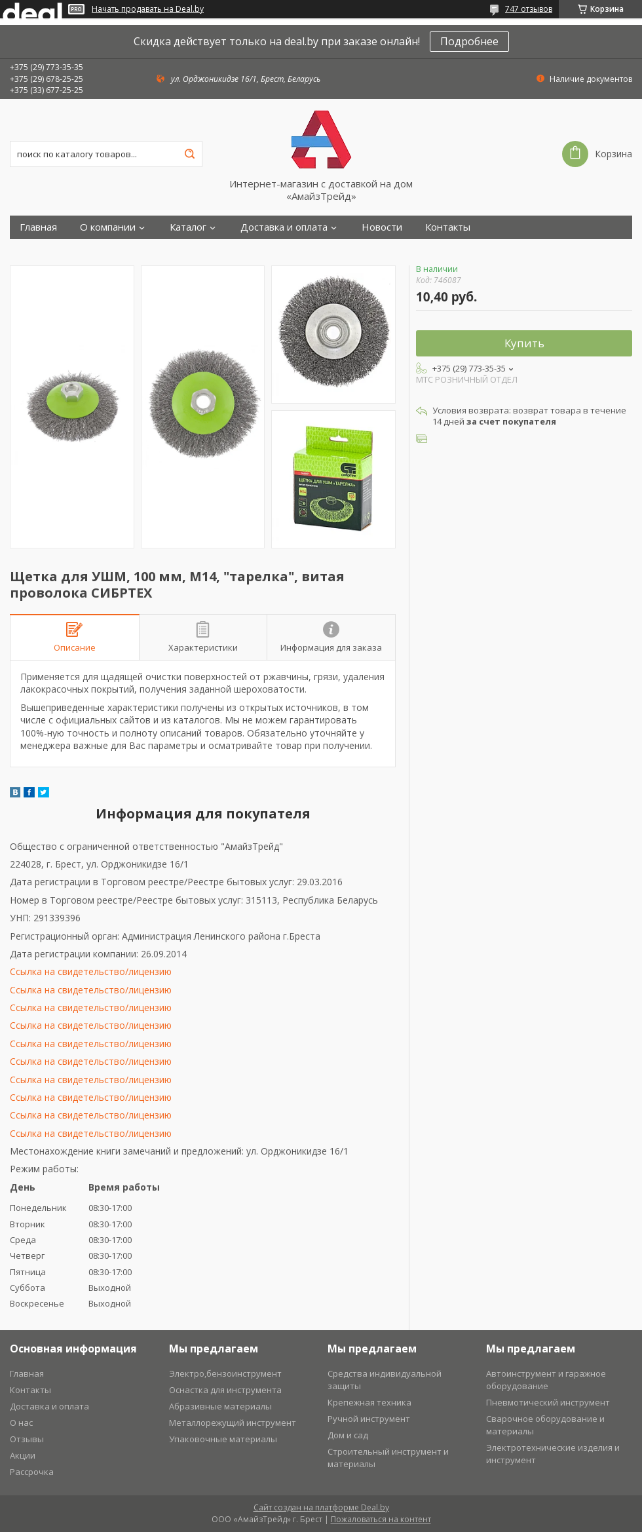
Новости (382, 227)
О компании (108, 227)
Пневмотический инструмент (548, 1402)
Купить (524, 343)
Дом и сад (348, 1435)
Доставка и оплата (284, 227)
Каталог (188, 227)
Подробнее (469, 41)
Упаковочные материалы (223, 1439)
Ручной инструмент (369, 1419)
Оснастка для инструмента (225, 1390)
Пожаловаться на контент (381, 1519)
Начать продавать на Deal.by (148, 9)
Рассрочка (32, 1472)
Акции (22, 1455)
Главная (38, 227)
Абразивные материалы (220, 1406)
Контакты (447, 227)
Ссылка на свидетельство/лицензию (91, 971)
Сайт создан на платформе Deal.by (321, 1507)
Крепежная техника (369, 1402)
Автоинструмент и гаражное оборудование (546, 1380)
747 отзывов (528, 8)
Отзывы (27, 1439)
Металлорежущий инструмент (232, 1422)
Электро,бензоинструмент (225, 1373)
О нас (21, 1422)
